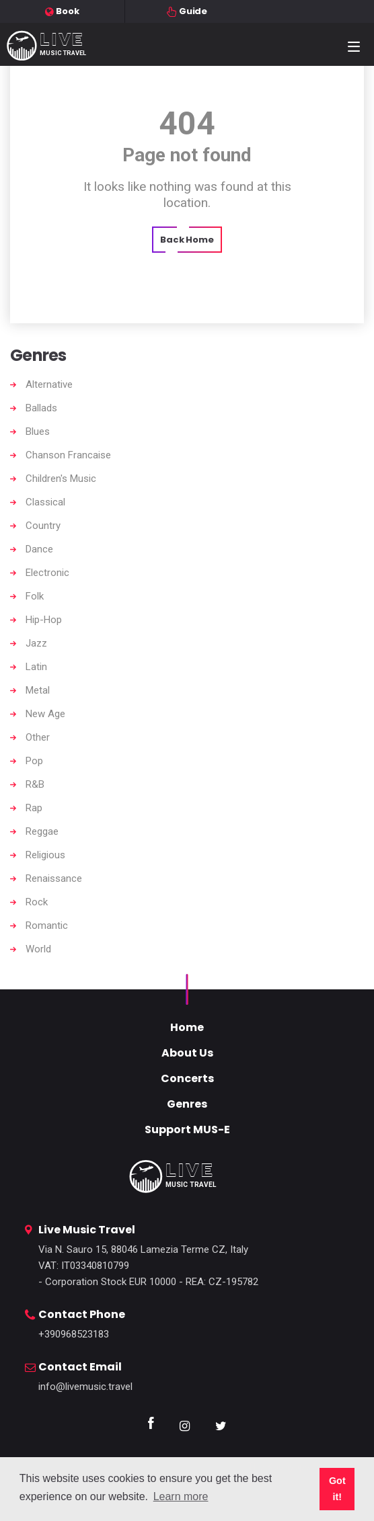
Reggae (42, 831)
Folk (35, 596)
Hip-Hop (44, 620)
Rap (34, 808)
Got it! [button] (337, 1488)
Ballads (41, 408)
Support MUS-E (187, 1129)
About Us (187, 1053)
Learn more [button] (181, 1496)
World (38, 949)
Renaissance (54, 878)
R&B (35, 784)
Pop (34, 761)
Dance (39, 549)
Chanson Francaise (68, 455)
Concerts (187, 1078)
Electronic (47, 573)
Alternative (49, 384)
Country (43, 526)
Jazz (36, 643)
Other (38, 737)
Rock (37, 902)
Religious (45, 855)
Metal (38, 690)
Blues (38, 431)
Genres (187, 1104)
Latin (36, 667)
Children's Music (61, 478)
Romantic (47, 925)
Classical (45, 502)
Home (187, 1027)
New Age (45, 714)
